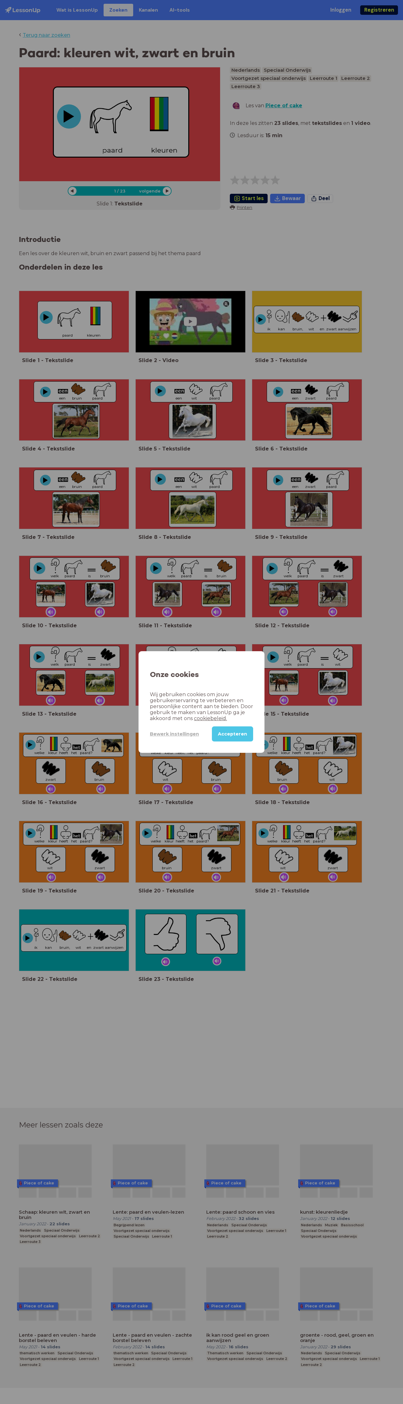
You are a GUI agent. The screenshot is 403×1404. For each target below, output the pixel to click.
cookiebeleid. (210, 718)
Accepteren (232, 734)
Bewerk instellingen (174, 734)
